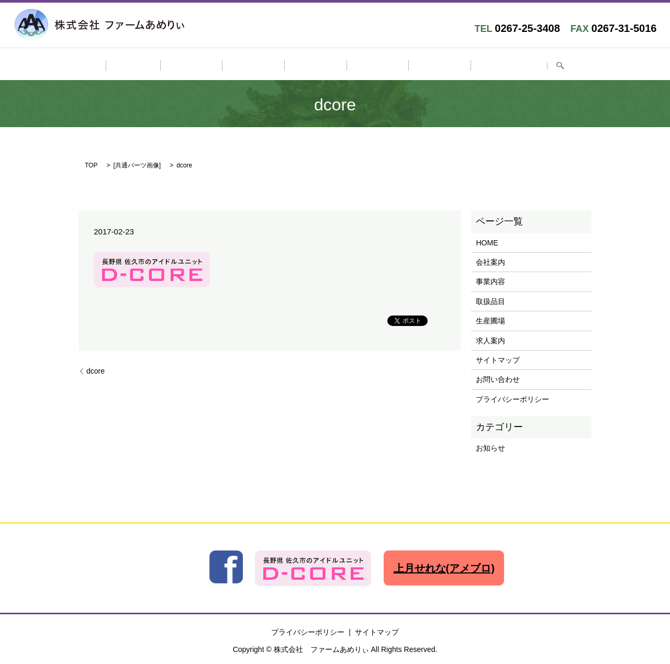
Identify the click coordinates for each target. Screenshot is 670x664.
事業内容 (268, 66)
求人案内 (410, 66)
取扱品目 (315, 66)
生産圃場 (362, 66)
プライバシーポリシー (512, 397)
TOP (91, 163)
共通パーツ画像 (137, 163)
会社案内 (221, 66)
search (509, 66)
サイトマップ (498, 358)
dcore (95, 369)
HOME (177, 66)
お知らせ (490, 446)
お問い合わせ (465, 66)
